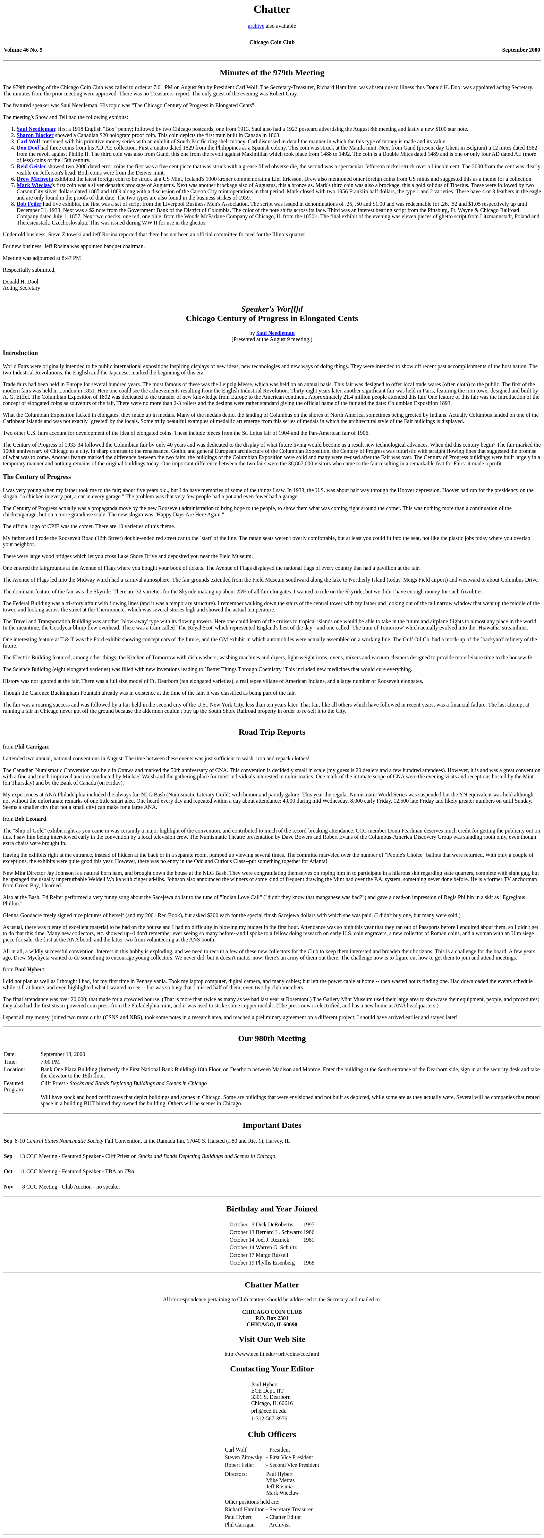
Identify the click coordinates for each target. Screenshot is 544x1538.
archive (256, 26)
